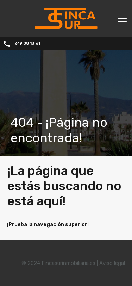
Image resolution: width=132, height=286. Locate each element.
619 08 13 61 (27, 43)
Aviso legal (112, 263)
